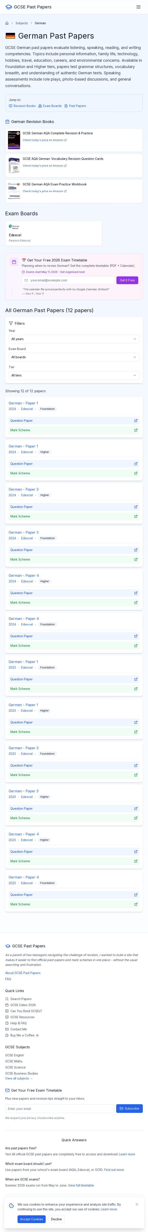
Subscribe (129, 1108)
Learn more (127, 1154)
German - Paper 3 (24, 489)
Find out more (114, 1170)
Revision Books (22, 106)
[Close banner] (137, 1204)
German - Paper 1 (23, 403)
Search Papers (18, 999)
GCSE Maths (14, 1061)
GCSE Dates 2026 (20, 1005)
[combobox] (74, 339)
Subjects (22, 23)
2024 (12, 409)
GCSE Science (15, 1067)
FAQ (8, 979)
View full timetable (81, 1185)
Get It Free (127, 280)
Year (12, 330)
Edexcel (27, 409)
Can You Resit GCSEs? (23, 1011)
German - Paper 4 (24, 575)
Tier (11, 367)
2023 (12, 667)
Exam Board (17, 349)
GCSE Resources (20, 1017)
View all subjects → (19, 1078)
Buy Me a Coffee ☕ (22, 1035)
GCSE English (14, 1055)
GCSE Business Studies (21, 1073)
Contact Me (16, 1029)
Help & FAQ (16, 1023)
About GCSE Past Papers (22, 973)
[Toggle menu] (138, 7)
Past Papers (75, 106)
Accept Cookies (31, 1219)
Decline (56, 1219)
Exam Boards (50, 106)
